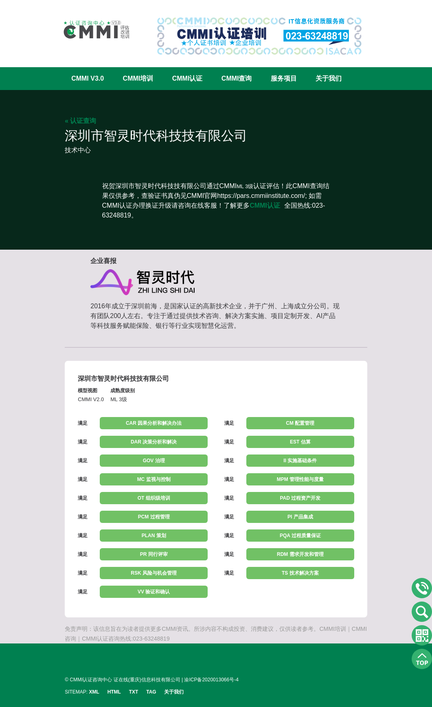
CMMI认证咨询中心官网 (91, 30)
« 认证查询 (80, 120)
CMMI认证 (187, 78)
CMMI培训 (138, 78)
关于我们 (329, 78)
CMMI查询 (236, 78)
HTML (114, 692)
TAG (151, 692)
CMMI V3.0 (87, 78)
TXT (133, 692)
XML (94, 692)
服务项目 (284, 78)
